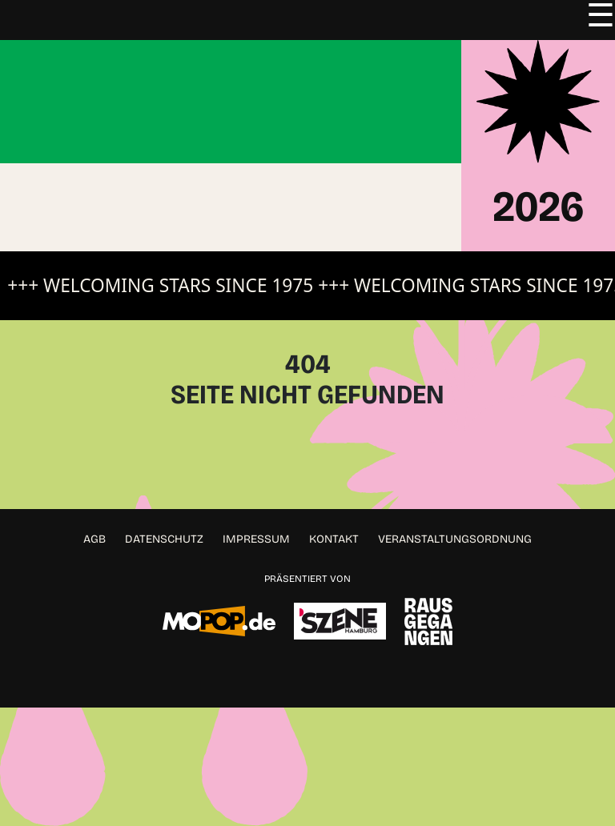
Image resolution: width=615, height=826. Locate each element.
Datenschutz (164, 539)
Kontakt (334, 539)
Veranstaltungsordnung (455, 539)
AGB (94, 539)
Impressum (256, 539)
